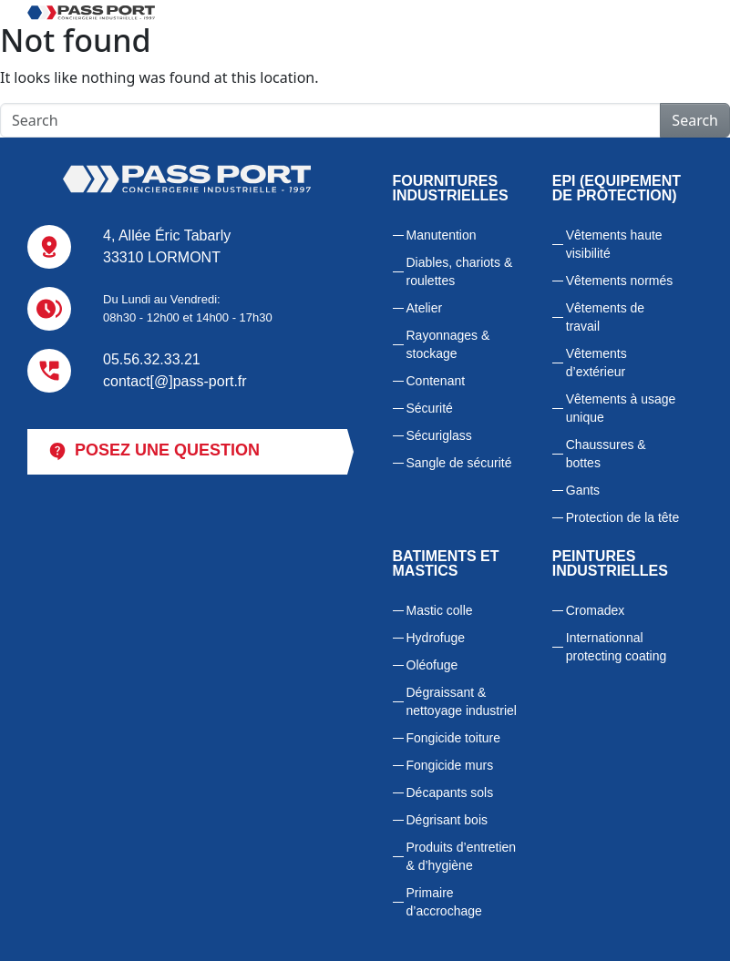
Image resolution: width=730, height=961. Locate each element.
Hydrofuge (436, 637)
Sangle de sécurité (459, 462)
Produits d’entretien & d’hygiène (461, 856)
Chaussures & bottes (606, 453)
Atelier (424, 308)
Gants (583, 490)
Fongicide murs (450, 765)
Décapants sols (450, 792)
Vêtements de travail (605, 317)
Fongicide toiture (453, 738)
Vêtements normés (619, 280)
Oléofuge (432, 665)
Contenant (436, 380)
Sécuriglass (439, 435)
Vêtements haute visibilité (614, 244)
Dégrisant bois (447, 820)
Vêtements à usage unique (621, 408)
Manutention (441, 235)
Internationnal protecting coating (616, 646)
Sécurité (429, 408)
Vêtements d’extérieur (596, 362)
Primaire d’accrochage (444, 901)
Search (695, 120)
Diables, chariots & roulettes (459, 271)
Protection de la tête (623, 517)
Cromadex (595, 610)
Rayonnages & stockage (448, 344)
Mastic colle (439, 610)
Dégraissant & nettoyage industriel (461, 701)
